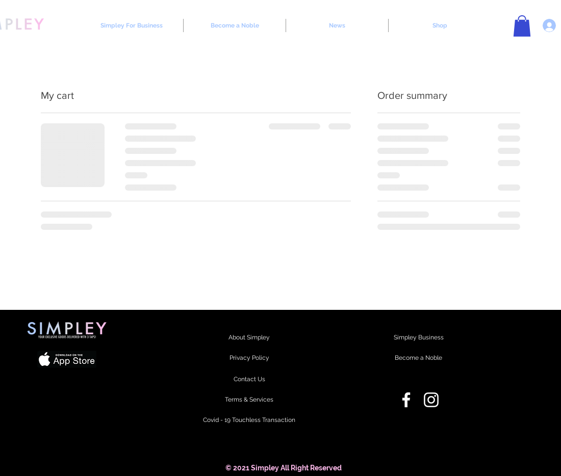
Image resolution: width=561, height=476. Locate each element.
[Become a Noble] (418, 358)
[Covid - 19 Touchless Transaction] (249, 420)
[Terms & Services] (249, 400)
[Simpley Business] (418, 338)
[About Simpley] (249, 338)
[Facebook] (406, 400)
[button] (522, 26)
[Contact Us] (249, 379)
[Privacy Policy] (249, 358)
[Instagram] (431, 400)
